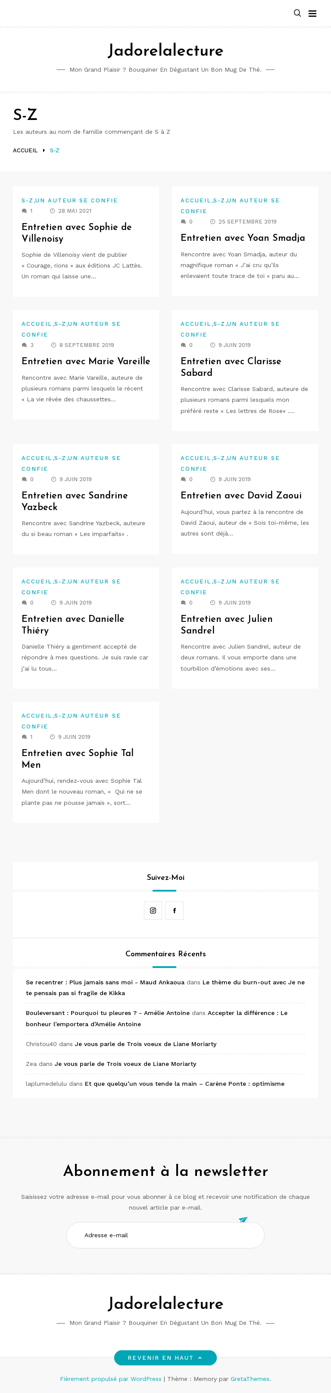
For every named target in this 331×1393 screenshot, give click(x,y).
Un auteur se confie (76, 200)
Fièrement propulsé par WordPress (112, 1378)
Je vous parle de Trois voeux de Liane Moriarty (145, 1043)
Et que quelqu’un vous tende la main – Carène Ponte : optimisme (184, 1083)
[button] (297, 13)
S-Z (28, 200)
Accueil (196, 200)
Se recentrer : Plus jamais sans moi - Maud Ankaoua (105, 982)
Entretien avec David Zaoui (242, 496)
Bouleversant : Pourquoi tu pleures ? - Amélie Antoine (108, 1012)
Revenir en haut (165, 1358)
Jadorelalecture (165, 51)
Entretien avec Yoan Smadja (243, 238)
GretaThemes (250, 1378)
